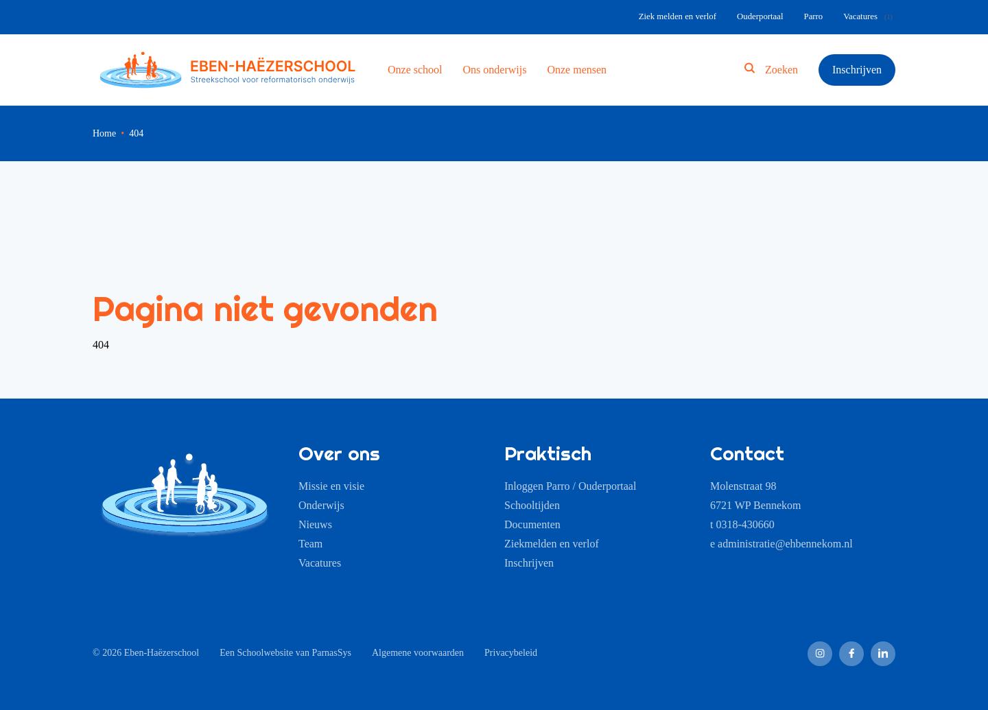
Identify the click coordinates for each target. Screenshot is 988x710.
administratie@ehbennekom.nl (785, 543)
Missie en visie (331, 486)
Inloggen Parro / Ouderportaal (570, 486)
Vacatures (319, 563)
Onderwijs (321, 505)
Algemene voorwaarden (418, 653)
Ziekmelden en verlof (551, 543)
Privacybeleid (510, 653)
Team (310, 543)
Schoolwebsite (265, 653)
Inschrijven (857, 69)
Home (104, 133)
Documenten (532, 524)
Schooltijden (532, 505)
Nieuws (315, 524)
